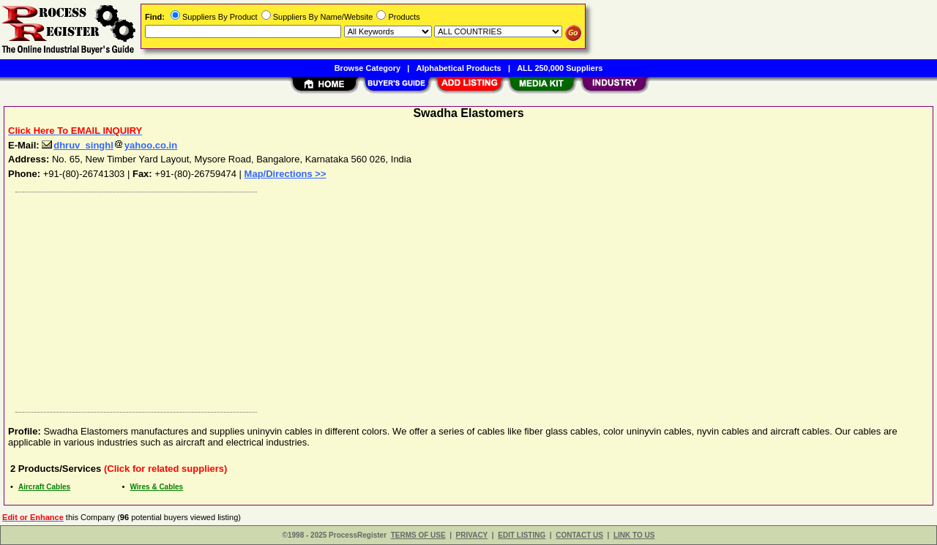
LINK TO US (633, 535)
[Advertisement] (449, 298)
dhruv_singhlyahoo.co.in (109, 145)
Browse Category (367, 68)
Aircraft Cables (44, 487)
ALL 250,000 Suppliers (559, 68)
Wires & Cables (156, 487)
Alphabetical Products (459, 68)
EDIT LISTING (521, 535)
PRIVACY (472, 535)
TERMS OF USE (418, 535)
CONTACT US (579, 535)
